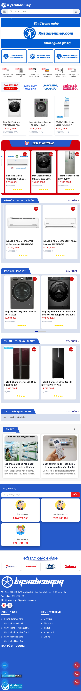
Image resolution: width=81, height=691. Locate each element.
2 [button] (41, 80)
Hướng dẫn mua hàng (12, 619)
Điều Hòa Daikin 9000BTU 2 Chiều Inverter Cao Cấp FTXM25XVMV (21, 243)
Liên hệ (45, 637)
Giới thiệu (46, 619)
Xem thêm (73, 200)
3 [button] (34, 262)
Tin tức (45, 628)
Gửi (75, 494)
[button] (4, 429)
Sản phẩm (47, 623)
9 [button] (51, 262)
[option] (40, 33)
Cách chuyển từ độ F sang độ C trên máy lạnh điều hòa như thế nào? (59, 466)
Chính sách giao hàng (12, 637)
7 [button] (45, 262)
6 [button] (42, 262)
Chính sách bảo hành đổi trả (15, 628)
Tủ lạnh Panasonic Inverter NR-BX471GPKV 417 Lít (57, 383)
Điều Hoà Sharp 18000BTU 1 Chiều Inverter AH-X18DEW (56, 243)
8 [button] (48, 262)
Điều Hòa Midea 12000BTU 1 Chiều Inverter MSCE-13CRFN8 (38, 177)
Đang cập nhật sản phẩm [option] (15, 417)
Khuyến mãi (47, 632)
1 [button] (38, 80)
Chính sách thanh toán (12, 623)
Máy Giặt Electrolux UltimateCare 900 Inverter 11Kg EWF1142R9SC (64, 177)
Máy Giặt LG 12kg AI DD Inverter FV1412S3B (20, 313)
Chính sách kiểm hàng (12, 641)
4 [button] (37, 262)
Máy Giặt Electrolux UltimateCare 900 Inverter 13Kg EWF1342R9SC (58, 313)
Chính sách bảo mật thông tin (15, 632)
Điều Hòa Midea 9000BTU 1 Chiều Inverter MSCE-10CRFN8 (11, 177)
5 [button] (40, 262)
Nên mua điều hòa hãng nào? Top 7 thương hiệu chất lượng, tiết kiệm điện (19, 466)
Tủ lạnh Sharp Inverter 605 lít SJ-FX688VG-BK (21, 383)
